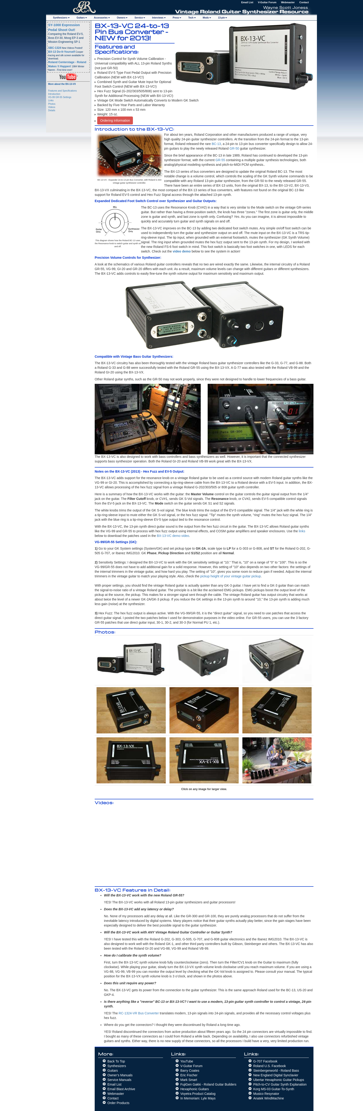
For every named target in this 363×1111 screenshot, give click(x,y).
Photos (51, 104)
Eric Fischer (188, 1075)
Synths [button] (61, 17)
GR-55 (220, 160)
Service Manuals (119, 1080)
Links (50, 100)
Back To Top (116, 1061)
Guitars (112, 1070)
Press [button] (177, 17)
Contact (304, 2)
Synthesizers (116, 1066)
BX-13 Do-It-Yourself (61, 51)
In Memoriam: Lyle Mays (198, 1098)
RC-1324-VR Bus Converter (139, 1013)
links (302, 531)
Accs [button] (102, 17)
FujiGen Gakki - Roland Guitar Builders (208, 1084)
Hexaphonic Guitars (194, 1089)
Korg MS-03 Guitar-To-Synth (273, 1089)
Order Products (118, 1103)
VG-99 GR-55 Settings (59, 97)
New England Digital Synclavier (275, 1075)
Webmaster (288, 2)
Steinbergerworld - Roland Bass (276, 1070)
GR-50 (234, 148)
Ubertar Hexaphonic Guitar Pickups (278, 1080)
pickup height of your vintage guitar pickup (230, 576)
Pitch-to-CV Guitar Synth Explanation (280, 1084)
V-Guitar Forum (267, 2)
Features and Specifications (62, 90)
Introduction (54, 94)
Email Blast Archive (121, 1089)
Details (51, 110)
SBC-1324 (54, 47)
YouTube (186, 1061)
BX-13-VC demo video (173, 536)
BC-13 (216, 144)
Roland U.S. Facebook (269, 1066)
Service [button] (140, 17)
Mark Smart (188, 1080)
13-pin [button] (222, 17)
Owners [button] (122, 17)
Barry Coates (189, 1070)
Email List (247, 2)
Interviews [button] (159, 17)
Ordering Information (115, 120)
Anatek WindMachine (268, 1098)
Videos (51, 107)
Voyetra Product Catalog (198, 1094)
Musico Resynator (266, 1094)
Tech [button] (192, 17)
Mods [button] (207, 17)
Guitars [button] (82, 17)
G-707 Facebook (265, 1061)
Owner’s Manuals (119, 1075)
